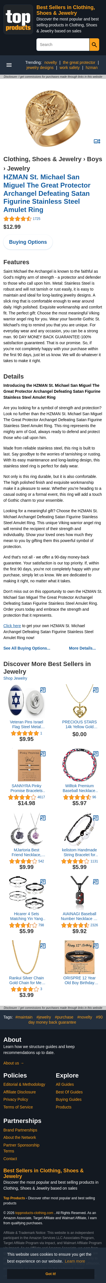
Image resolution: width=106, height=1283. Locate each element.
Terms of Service (18, 1107)
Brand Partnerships (20, 1130)
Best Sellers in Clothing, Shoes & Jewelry (65, 10)
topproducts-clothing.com (34, 1213)
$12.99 (12, 227)
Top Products (14, 1198)
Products (64, 1107)
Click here (12, 625)
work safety (70, 67)
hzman (92, 67)
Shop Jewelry (15, 678)
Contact (10, 1158)
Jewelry (18, 168)
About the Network (19, 1137)
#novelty (84, 1017)
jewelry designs (40, 67)
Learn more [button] (75, 1261)
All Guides (65, 1084)
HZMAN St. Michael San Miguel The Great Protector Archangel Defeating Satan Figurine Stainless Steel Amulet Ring (46, 193)
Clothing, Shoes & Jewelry (42, 159)
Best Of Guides (69, 1092)
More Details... (82, 648)
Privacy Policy (15, 1099)
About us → (13, 1063)
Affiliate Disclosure (19, 1092)
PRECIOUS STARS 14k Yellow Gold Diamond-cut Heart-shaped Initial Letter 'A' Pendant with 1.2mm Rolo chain (79, 724)
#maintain (24, 1017)
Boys (94, 159)
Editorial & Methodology (24, 1084)
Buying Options (28, 242)
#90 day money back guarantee (66, 1019)
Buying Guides (69, 1099)
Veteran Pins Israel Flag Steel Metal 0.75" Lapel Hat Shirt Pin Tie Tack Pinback (26, 724)
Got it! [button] (51, 1274)
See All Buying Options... (26, 648)
